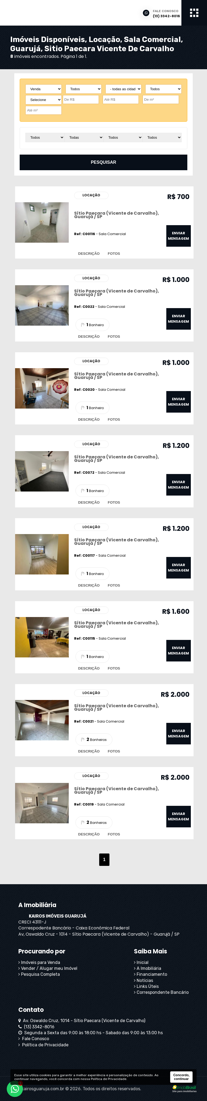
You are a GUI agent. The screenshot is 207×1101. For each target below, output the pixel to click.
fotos (114, 254)
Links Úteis (146, 986)
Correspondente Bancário (161, 992)
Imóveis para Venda (39, 962)
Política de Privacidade (43, 1044)
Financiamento (150, 974)
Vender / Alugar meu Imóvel (47, 968)
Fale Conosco (33, 1038)
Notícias (143, 980)
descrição (89, 254)
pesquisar (103, 162)
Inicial (141, 962)
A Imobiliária (147, 968)
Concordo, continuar (181, 1077)
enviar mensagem (178, 236)
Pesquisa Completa (39, 974)
